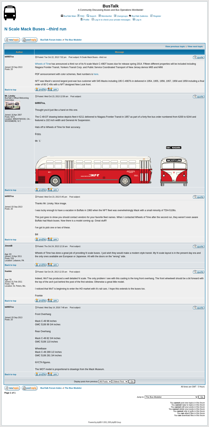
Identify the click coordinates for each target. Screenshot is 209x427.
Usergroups (121, 16)
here (95, 74)
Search (91, 16)
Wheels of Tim (42, 64)
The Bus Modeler (73, 40)
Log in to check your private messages (111, 20)
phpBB (99, 422)
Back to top (10, 90)
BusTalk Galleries (138, 16)
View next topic (195, 46)
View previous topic (175, 46)
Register (155, 16)
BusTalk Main (68, 16)
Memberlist (105, 16)
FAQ (80, 16)
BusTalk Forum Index (51, 40)
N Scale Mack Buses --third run (35, 29)
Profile (85, 20)
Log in (137, 20)
